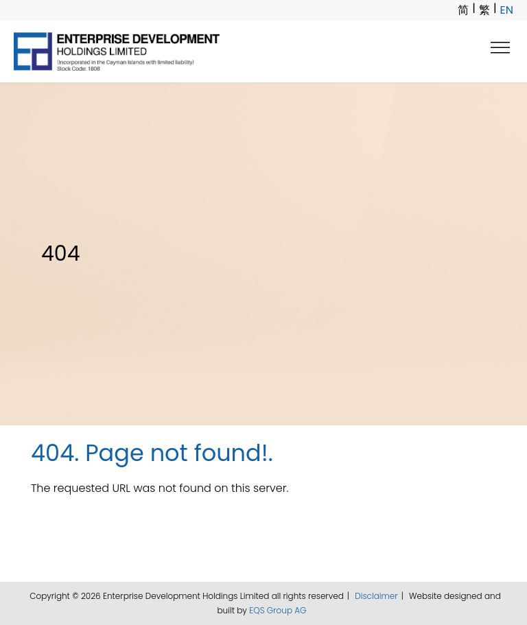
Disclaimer (376, 596)
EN (506, 10)
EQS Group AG (277, 610)
